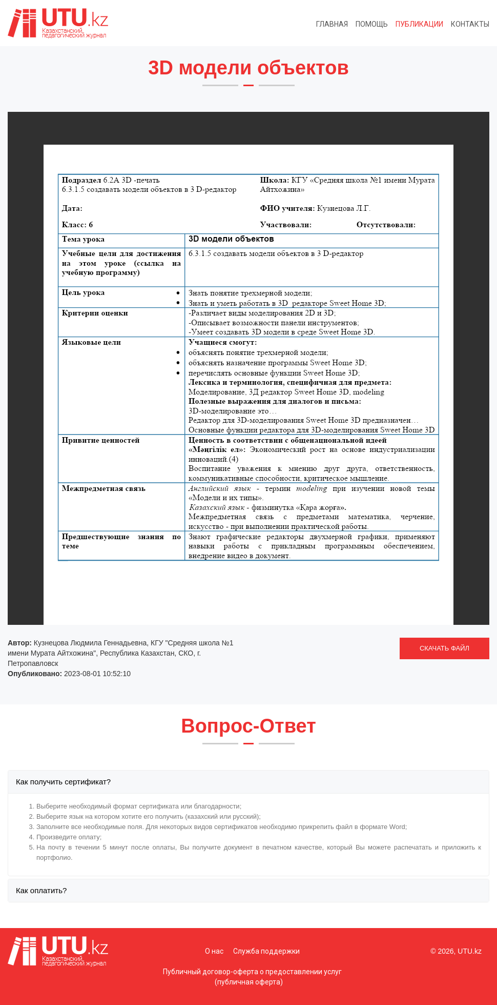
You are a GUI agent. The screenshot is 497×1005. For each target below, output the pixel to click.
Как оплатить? (41, 890)
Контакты (470, 24)
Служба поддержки (266, 951)
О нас (214, 951)
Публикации (419, 24)
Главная (332, 24)
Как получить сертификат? (63, 781)
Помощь (372, 24)
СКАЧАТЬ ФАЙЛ (444, 648)
